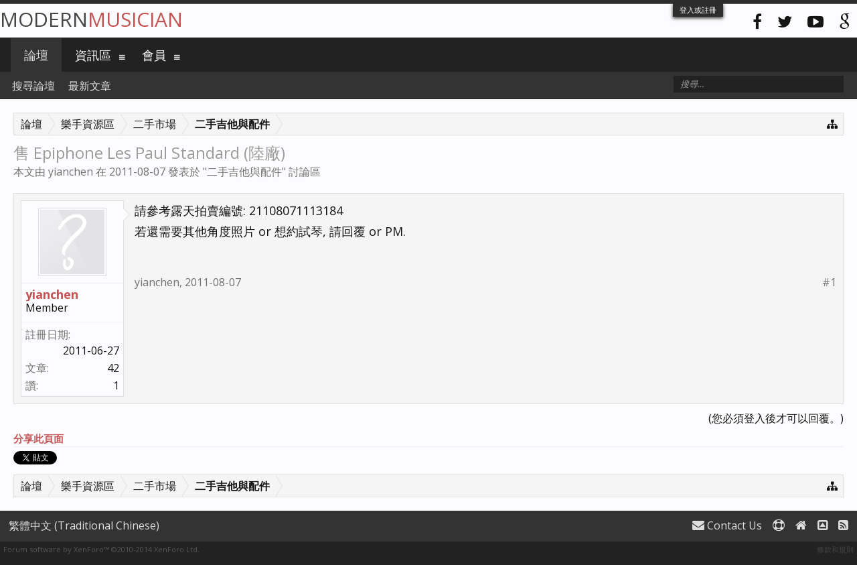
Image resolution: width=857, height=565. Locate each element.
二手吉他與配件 (244, 171)
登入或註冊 (698, 10)
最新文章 (89, 85)
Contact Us (727, 525)
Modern (91, 19)
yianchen (70, 171)
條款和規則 (835, 549)
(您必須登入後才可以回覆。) (776, 418)
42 (113, 368)
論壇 (36, 55)
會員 (154, 55)
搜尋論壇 (33, 85)
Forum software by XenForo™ (101, 549)
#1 (829, 282)
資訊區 (93, 55)
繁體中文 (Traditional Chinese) (84, 525)
